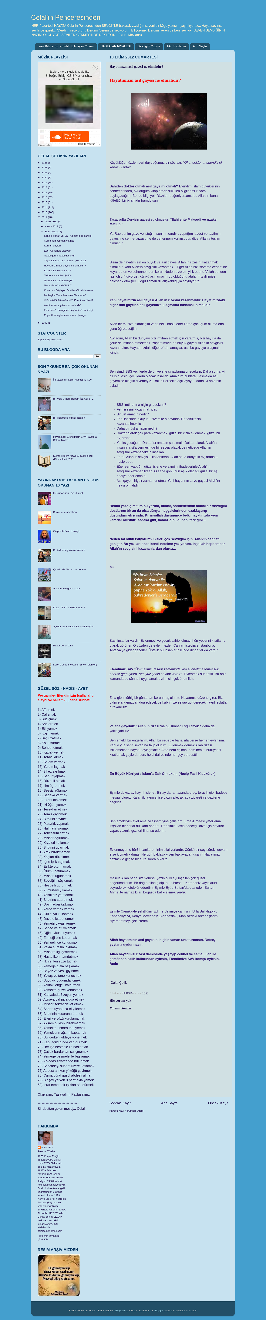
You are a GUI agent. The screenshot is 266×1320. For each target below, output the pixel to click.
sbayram (120, 1310)
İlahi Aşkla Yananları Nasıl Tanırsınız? (65, 295)
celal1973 (47, 1147)
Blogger (158, 1310)
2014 (45, 207)
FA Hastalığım (176, 46)
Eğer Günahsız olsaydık (57, 250)
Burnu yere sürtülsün (65, 512)
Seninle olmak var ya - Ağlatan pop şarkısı (68, 235)
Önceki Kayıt (218, 1103)
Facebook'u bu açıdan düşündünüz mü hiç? (68, 310)
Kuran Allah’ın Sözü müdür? (69, 607)
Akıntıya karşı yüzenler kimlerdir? (63, 305)
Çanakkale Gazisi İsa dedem (69, 569)
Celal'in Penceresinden (65, 17)
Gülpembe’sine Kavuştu (66, 531)
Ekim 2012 (51, 231)
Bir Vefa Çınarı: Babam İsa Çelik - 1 (73, 398)
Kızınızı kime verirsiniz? (57, 270)
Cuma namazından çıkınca (59, 240)
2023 (45, 167)
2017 (45, 192)
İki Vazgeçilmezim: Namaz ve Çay (72, 379)
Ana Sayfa (200, 46)
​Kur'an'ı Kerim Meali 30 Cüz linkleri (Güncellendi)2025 (73, 457)
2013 (45, 212)
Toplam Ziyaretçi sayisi (50, 339)
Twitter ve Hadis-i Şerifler (58, 275)
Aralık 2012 (51, 221)
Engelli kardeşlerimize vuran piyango (65, 315)
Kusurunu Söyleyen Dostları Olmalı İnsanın (68, 290)
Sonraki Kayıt (120, 1103)
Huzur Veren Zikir (63, 645)
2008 (45, 322)
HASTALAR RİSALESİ (116, 46)
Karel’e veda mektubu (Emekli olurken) (75, 664)
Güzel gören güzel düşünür (59, 255)
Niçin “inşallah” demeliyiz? (58, 280)
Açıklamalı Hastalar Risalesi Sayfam (73, 626)
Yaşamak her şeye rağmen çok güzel (65, 260)
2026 (45, 162)
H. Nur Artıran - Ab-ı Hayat (68, 493)
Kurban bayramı (53, 245)
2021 (45, 172)
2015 (45, 202)
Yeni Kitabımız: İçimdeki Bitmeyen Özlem (66, 46)
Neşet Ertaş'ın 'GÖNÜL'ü (58, 285)
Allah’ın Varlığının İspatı (66, 588)
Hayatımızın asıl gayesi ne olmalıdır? (65, 265)
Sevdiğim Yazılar (149, 46)
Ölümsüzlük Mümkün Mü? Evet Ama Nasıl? (68, 300)
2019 (45, 182)
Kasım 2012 (52, 226)
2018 (45, 187)
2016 (45, 197)
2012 (45, 217)
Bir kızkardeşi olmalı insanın (69, 417)
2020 (45, 177)
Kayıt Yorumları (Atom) (131, 1110)
